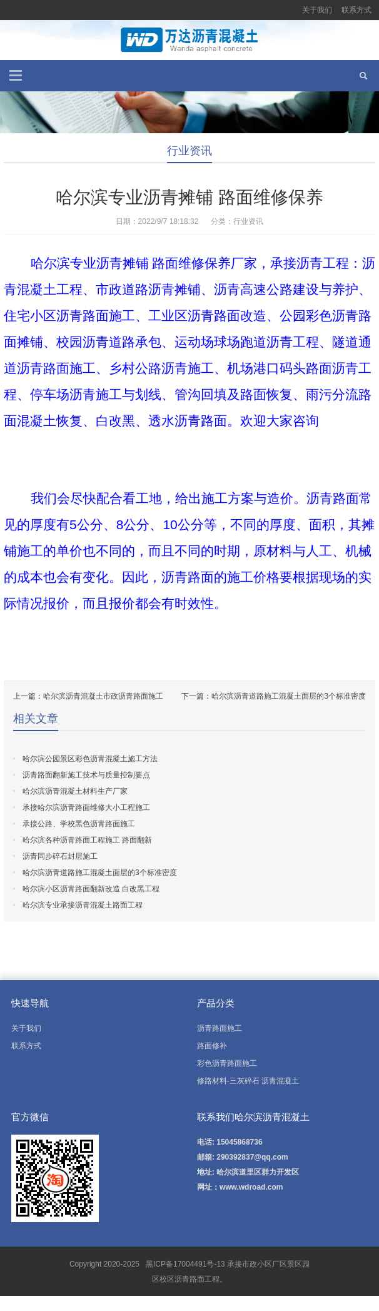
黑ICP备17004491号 (179, 1264)
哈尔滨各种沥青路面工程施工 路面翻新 (87, 840)
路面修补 (212, 1045)
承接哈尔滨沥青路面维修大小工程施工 (86, 807)
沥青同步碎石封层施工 (60, 856)
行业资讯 (189, 150)
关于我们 (317, 10)
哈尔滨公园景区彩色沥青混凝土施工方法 (90, 758)
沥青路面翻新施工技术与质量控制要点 (86, 775)
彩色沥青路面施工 (227, 1063)
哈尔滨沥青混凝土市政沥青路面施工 (103, 696)
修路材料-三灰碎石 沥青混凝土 (248, 1080)
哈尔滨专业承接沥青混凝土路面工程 (83, 905)
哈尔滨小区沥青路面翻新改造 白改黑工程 (91, 888)
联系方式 (356, 10)
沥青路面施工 (219, 1028)
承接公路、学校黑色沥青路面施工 (79, 823)
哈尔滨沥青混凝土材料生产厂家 (75, 791)
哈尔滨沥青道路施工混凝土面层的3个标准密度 (288, 696)
